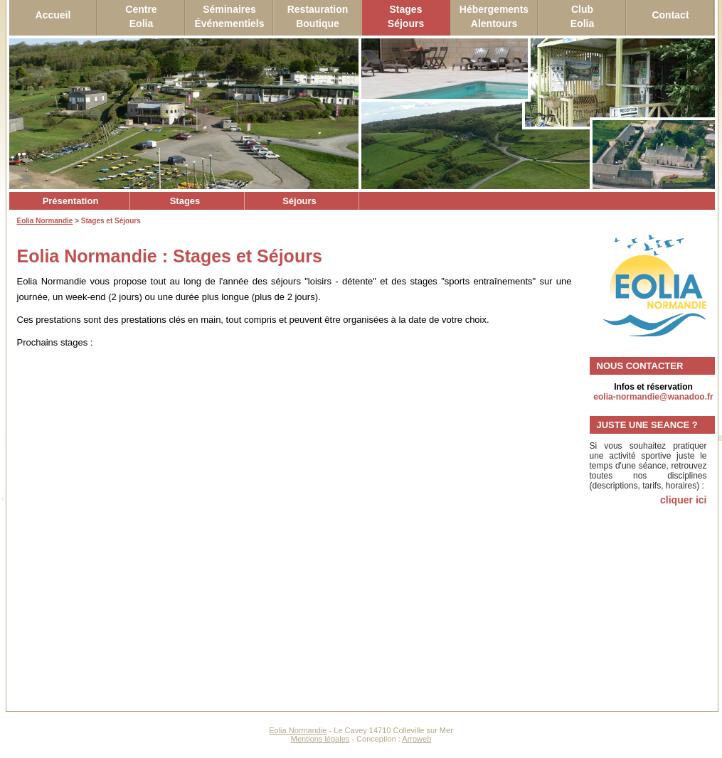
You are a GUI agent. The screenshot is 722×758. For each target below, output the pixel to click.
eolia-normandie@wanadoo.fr (653, 397)
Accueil (53, 15)
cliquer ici (683, 500)
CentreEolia (140, 16)
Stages (185, 201)
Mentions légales (320, 739)
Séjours (299, 201)
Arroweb (416, 739)
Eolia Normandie (45, 221)
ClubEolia (582, 16)
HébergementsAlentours (494, 16)
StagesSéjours (406, 16)
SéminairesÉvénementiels (229, 16)
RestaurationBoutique (318, 16)
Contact (670, 15)
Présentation (71, 201)
